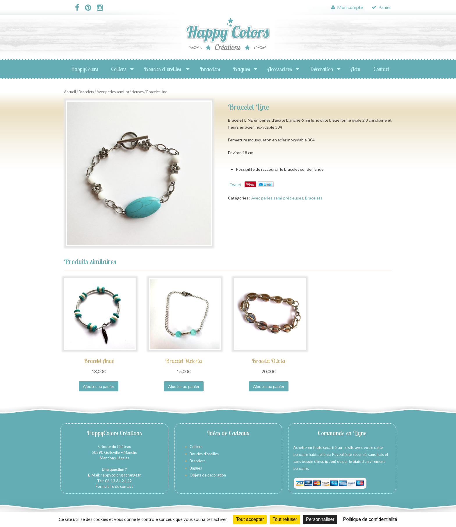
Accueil (70, 91)
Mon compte (347, 7)
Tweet (235, 184)
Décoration (321, 69)
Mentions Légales (114, 458)
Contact (381, 69)
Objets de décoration (208, 475)
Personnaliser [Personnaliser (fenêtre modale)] (320, 519)
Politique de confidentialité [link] (370, 519)
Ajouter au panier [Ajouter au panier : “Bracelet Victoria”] (184, 386)
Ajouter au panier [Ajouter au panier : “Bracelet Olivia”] (268, 386)
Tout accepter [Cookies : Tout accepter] (250, 519)
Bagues (241, 69)
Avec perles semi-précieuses (120, 91)
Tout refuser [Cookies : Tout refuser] (284, 519)
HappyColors (84, 69)
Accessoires (280, 69)
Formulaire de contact (114, 486)
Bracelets (210, 69)
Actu (356, 69)
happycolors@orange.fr (121, 475)
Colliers (119, 69)
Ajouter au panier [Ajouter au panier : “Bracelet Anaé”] (98, 386)
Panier (381, 7)
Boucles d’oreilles (163, 69)
